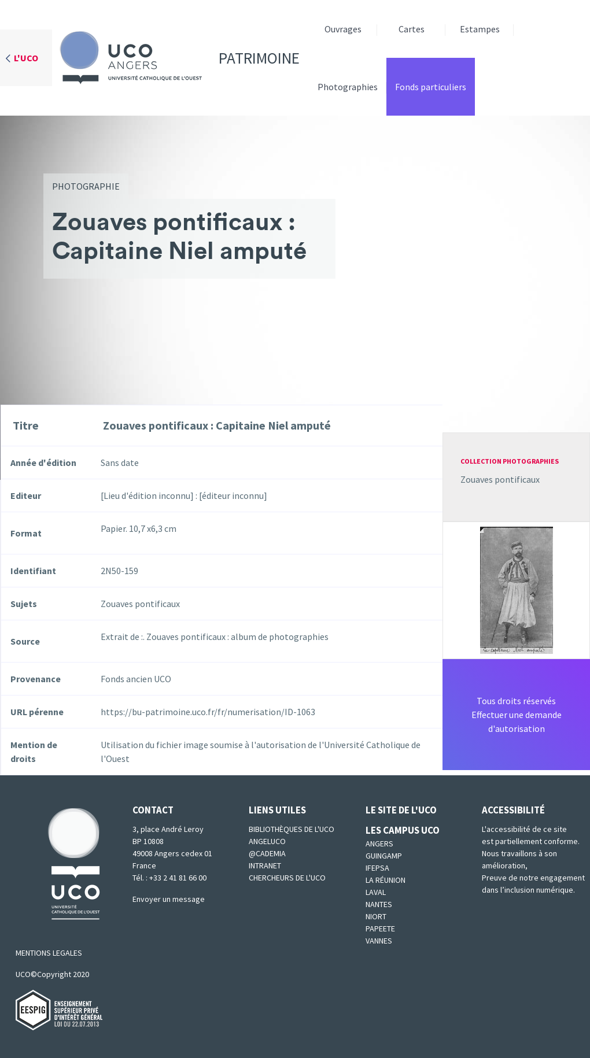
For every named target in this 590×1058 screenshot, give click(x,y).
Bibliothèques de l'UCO (291, 829)
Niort (376, 916)
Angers (379, 843)
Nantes (379, 904)
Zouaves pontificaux (500, 479)
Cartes (412, 29)
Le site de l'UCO (401, 810)
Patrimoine (176, 58)
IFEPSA (377, 868)
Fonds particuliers (430, 87)
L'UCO (26, 58)
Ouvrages (343, 29)
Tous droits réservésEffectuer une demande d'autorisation (516, 714)
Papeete (380, 928)
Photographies (348, 87)
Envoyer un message (168, 899)
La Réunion (385, 880)
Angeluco (267, 841)
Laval (376, 892)
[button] (516, 589)
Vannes (379, 940)
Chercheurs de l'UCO (287, 877)
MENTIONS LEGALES (49, 953)
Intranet (265, 865)
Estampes (480, 29)
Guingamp (384, 855)
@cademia (267, 853)
